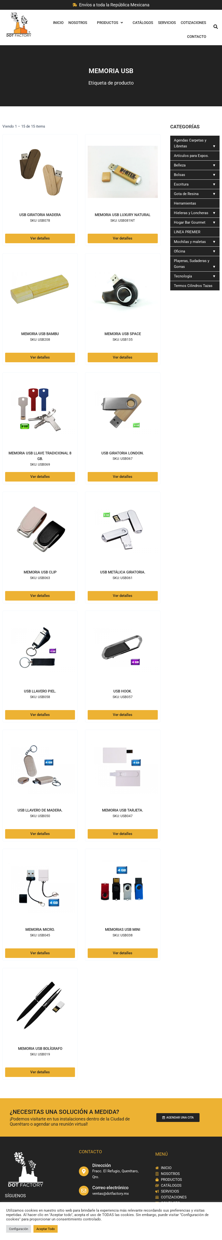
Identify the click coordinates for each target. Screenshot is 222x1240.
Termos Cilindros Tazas (195, 287)
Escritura (195, 184)
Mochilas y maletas (195, 242)
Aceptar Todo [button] (45, 1229)
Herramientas (185, 203)
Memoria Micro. (40, 929)
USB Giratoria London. (122, 452)
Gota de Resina (195, 194)
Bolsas (195, 175)
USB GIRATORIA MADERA (40, 214)
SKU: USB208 (40, 339)
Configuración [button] (18, 1229)
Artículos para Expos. (191, 156)
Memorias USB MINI (122, 929)
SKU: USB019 (40, 1054)
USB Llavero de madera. (40, 809)
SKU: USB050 (40, 816)
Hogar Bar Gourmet (195, 222)
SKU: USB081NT (122, 226)
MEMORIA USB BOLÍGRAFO (40, 1048)
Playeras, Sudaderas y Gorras (195, 264)
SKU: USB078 (40, 220)
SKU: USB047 (123, 816)
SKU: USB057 (123, 697)
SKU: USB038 (123, 935)
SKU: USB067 (123, 459)
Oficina (195, 251)
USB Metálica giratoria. (122, 571)
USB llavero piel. (40, 690)
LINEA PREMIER (187, 232)
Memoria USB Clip (40, 571)
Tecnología (195, 276)
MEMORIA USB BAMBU (40, 333)
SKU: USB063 (40, 578)
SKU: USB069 (40, 464)
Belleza (195, 165)
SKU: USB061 (123, 578)
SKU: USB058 (40, 697)
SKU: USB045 (40, 935)
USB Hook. (123, 690)
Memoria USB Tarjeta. (123, 809)
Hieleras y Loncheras (195, 213)
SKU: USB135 (123, 339)
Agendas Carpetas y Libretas (195, 143)
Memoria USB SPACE (123, 333)
